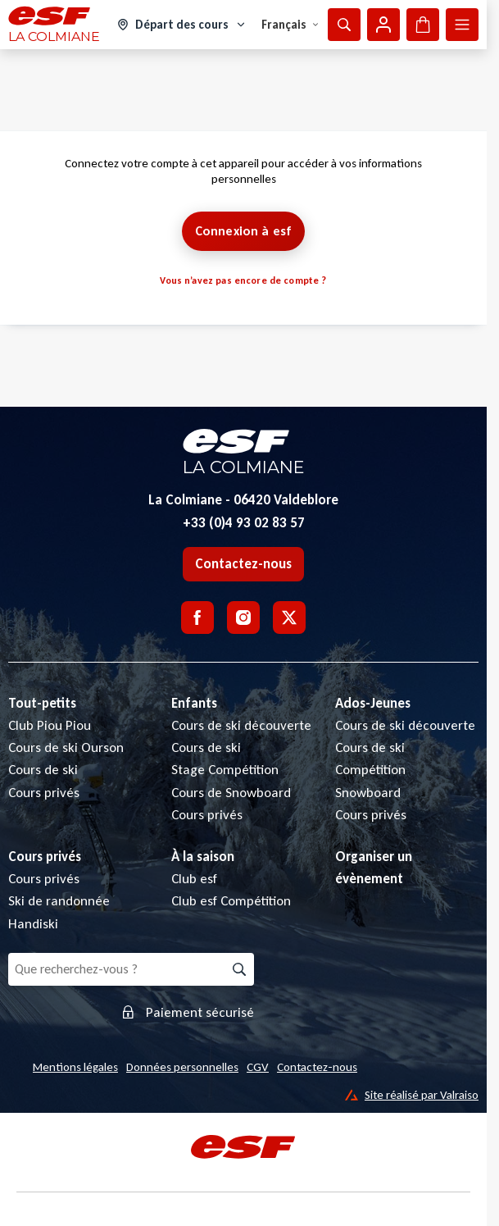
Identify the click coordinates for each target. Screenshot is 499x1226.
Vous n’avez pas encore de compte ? (243, 280)
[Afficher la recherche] (344, 24)
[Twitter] (289, 617)
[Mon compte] (383, 24)
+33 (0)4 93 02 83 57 (244, 522)
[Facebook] (197, 617)
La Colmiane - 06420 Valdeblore (243, 499)
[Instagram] (243, 617)
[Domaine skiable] (182, 25)
